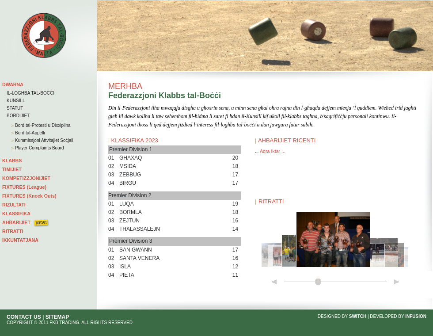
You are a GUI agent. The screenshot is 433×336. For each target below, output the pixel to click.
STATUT (15, 108)
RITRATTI (12, 231)
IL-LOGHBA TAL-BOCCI (30, 93)
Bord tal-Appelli (29, 132)
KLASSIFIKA (16, 213)
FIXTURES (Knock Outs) (29, 196)
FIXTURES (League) (24, 187)
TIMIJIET (12, 169)
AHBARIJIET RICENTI (287, 140)
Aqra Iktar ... (272, 151)
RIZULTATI (14, 204)
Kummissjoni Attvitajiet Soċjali (43, 140)
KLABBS (12, 160)
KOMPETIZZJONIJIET (26, 178)
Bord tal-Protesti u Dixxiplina (42, 125)
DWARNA (12, 84)
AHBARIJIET (16, 222)
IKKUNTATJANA (20, 240)
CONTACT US (24, 317)
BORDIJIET (18, 115)
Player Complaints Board (39, 147)
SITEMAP (57, 317)
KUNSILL (16, 100)
